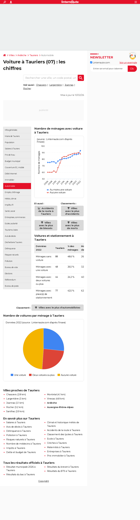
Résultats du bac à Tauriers (20, 474)
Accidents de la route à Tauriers (46, 211)
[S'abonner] (113, 69)
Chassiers (41, 85)
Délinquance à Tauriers (18, 431)
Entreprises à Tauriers (59, 451)
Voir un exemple (128, 62)
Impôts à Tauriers (15, 448)
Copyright (43, 481)
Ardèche (21, 55)
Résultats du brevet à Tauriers (63, 466)
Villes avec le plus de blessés (46, 225)
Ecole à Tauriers (55, 438)
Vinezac (51, 398)
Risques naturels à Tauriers (20, 439)
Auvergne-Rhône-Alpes (60, 407)
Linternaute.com (100, 62)
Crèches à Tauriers (57, 443)
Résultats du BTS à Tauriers (61, 471)
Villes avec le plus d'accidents (72, 211)
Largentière (55, 85)
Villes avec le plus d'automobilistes (59, 307)
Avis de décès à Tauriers (19, 426)
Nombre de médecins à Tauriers (23, 443)
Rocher (27, 88)
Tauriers (33, 55)
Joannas (69, 85)
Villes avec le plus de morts (72, 225)
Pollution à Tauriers (16, 435)
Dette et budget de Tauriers (21, 452)
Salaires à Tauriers (15, 422)
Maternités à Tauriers (58, 447)
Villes (11, 55)
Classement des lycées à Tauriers (65, 434)
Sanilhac (10, 411)
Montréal (52, 394)
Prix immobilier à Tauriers (61, 455)
